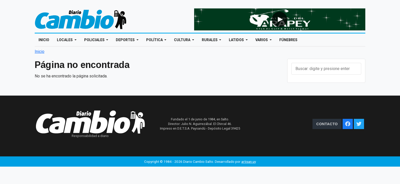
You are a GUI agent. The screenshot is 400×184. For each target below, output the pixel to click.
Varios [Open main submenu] (262, 40)
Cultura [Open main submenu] (182, 40)
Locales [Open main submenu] (65, 40)
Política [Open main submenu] (155, 40)
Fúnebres (288, 40)
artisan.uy (248, 161)
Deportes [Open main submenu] (125, 40)
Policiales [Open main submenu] (94, 40)
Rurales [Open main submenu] (210, 40)
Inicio (44, 40)
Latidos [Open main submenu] (237, 40)
